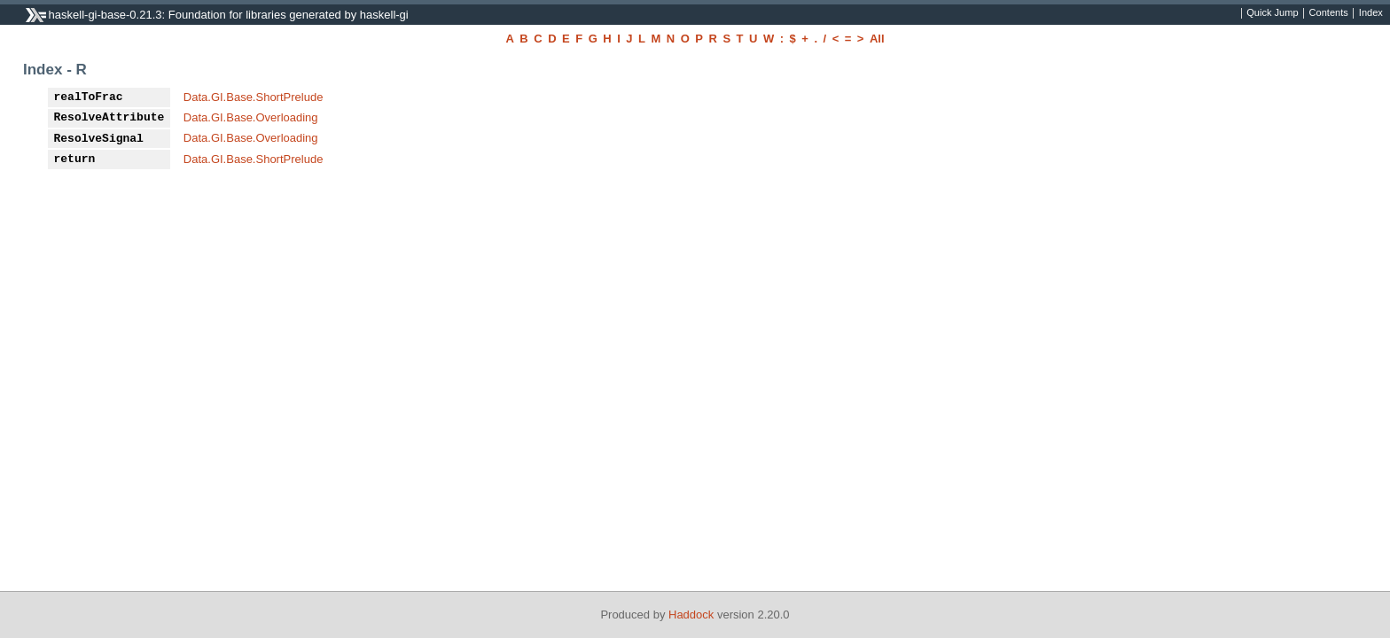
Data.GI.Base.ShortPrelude (254, 97)
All (877, 38)
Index (1371, 13)
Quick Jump (1272, 13)
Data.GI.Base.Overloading (251, 117)
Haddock (691, 614)
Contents (1328, 13)
